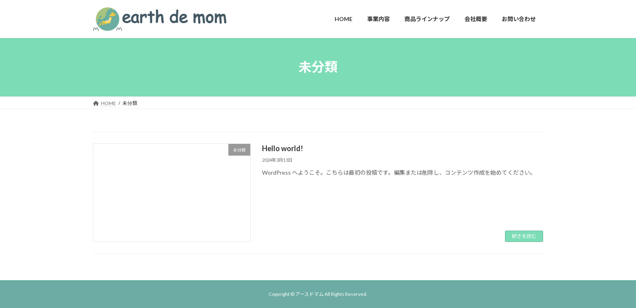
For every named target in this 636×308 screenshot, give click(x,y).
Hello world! (282, 148)
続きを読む (524, 236)
